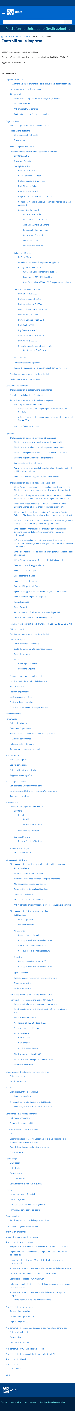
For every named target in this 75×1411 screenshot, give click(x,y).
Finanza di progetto (22, 983)
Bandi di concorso (13, 713)
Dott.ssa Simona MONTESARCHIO (33, 309)
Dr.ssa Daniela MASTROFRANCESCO (38, 277)
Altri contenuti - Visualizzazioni (19, 1359)
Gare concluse (24, 1042)
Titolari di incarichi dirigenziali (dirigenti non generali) (32, 482)
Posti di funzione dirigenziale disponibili (30, 596)
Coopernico (16, 1402)
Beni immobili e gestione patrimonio (21, 1113)
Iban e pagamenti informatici (22, 1194)
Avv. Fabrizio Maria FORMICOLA (32, 335)
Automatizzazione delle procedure (28, 873)
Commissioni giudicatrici (28, 935)
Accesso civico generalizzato (22, 1316)
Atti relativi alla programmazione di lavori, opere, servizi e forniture (42, 904)
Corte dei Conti (16, 1152)
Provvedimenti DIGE (22, 852)
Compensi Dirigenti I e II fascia (27, 586)
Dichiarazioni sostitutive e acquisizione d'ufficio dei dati (33, 790)
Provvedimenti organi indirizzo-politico (26, 806)
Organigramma (20, 140)
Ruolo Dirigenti (20, 607)
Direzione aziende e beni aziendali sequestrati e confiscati (39, 447)
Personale (10, 433)
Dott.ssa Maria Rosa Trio (32, 245)
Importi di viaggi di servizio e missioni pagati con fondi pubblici (40, 367)
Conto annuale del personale (26, 643)
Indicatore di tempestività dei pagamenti (27, 1204)
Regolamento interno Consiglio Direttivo (35, 196)
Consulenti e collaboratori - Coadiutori (26, 395)
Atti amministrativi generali (26, 108)
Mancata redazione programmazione (30, 883)
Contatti (4, 1402)
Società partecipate (18, 764)
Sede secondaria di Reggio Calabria (29, 565)
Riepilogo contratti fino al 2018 (27, 1054)
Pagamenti (10, 1190)
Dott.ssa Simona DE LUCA (29, 298)
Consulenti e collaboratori (17, 385)
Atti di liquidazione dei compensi (28, 404)
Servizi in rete (16, 1173)
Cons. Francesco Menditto (29, 175)
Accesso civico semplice (20, 1311)
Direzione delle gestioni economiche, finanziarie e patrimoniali (40, 452)
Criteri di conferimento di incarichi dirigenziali (33, 617)
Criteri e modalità (17, 1076)
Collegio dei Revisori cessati (30, 267)
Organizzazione (12, 121)
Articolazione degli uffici (20, 130)
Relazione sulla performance (22, 743)
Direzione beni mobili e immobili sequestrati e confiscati (38, 442)
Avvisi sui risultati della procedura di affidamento (35, 1059)
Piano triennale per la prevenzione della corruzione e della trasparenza (40, 83)
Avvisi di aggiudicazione (28, 1047)
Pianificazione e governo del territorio (22, 1226)
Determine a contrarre (23, 1064)
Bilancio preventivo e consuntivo (24, 1091)
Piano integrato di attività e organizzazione (32, 1299)
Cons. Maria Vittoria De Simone (35, 224)
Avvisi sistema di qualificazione (27, 1028)
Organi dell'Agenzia (22, 161)
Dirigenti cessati (17, 629)
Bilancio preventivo (22, 1095)
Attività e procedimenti (16, 781)
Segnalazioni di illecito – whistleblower (27, 1278)
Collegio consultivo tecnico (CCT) (32, 961)
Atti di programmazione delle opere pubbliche (29, 1220)
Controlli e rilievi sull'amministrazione (22, 1129)
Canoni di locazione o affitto (22, 1123)
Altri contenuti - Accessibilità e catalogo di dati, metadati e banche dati (36, 1327)
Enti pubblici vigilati (18, 759)
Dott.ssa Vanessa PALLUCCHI (31, 319)
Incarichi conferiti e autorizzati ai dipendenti (28, 681)
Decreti (21, 814)
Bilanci (8, 1087)
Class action (15, 1162)
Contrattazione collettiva (21, 696)
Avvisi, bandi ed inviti (23, 868)
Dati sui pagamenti (18, 1199)
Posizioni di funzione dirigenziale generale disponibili (36, 476)
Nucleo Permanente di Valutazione (25, 379)
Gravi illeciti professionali (24, 894)
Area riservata (30, 1402)
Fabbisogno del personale (29, 663)
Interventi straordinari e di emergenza (22, 1237)
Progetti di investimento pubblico (28, 899)
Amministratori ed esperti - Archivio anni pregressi (31, 400)
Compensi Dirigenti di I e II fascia (28, 462)
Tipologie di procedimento (21, 796)
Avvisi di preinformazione (25, 1017)
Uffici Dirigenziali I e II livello (26, 134)
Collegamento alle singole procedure (34, 950)
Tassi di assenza (17, 686)
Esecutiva (18, 957)
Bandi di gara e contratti (16, 859)
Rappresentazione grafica (21, 775)
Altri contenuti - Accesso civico (19, 1306)
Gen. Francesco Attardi (28, 191)
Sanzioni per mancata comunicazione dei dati (29, 374)
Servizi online (15, 1337)
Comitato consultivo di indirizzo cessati (35, 345)
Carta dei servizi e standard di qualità (26, 1183)
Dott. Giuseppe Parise (27, 186)
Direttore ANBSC (21, 155)
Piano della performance (20, 738)
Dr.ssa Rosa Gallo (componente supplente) (40, 271)
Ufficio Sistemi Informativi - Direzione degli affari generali (38, 560)
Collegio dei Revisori (22, 252)
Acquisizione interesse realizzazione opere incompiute (37, 878)
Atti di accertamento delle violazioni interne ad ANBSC (33, 1273)
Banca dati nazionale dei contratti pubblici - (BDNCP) (32, 994)
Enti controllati (12, 755)
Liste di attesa (16, 1168)
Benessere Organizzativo (20, 728)
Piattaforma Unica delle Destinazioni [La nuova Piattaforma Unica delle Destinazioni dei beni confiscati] (35, 28)
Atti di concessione (18, 1081)
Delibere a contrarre (22, 988)
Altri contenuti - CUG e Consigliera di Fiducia (25, 1348)
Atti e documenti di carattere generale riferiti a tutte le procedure (38, 864)
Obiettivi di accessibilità (20, 1342)
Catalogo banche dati (19, 1332)
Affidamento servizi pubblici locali (32, 945)
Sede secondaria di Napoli (25, 570)
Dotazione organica (18, 639)
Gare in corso (23, 1037)
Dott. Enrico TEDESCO (27, 293)
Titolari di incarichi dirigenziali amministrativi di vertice (33, 437)
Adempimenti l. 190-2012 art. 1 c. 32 (30, 1022)
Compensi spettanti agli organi (27, 362)
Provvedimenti (12, 802)
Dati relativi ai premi (18, 723)
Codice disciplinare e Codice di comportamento (34, 114)
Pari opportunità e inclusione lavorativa (35, 940)
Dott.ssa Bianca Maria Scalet (34, 219)
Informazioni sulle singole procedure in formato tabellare (38, 1004)
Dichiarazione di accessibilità (52, 1402)
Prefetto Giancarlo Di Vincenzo (31, 180)
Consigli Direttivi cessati (28, 210)
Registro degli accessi (19, 1321)
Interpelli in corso (21, 601)
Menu (3, 13)
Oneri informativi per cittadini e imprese (27, 88)
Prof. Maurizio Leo (30, 240)
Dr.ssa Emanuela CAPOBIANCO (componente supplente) (46, 282)
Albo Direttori (20, 357)
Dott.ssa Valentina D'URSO (30, 304)
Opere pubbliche (13, 1216)
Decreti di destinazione (32, 824)
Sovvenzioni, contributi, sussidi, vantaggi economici (27, 1071)
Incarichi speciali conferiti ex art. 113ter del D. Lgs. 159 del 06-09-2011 (41, 623)
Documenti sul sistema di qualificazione (31, 889)
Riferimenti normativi (23, 103)
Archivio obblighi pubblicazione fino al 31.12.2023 (31, 999)
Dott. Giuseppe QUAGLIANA (34, 350)
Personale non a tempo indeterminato (26, 676)
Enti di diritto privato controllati (23, 770)
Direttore (18, 810)
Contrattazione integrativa (21, 702)
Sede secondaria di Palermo (26, 580)
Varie (8, 1374)
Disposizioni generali (14, 79)
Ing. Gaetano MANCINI (28, 330)
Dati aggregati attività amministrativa (26, 785)
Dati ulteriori (15, 1368)
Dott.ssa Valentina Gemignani (35, 230)
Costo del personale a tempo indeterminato (33, 648)
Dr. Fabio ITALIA (25, 257)
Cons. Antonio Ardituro (28, 170)
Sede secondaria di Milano (25, 575)
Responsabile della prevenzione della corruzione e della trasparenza (39, 1246)
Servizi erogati (12, 1158)
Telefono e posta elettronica (22, 146)
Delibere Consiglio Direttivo (29, 841)
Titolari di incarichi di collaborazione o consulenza (31, 389)
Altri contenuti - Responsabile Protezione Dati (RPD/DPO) (31, 1354)
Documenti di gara (26, 924)
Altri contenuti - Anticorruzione (19, 1242)
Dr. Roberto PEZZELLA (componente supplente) (38, 262)
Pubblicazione (20, 915)
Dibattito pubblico (25, 919)
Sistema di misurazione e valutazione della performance (34, 733)
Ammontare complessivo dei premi (25, 749)
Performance (11, 718)
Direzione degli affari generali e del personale (33, 457)
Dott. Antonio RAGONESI (29, 314)
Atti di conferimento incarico (26, 426)
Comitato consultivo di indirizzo (27, 289)
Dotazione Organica (26, 668)
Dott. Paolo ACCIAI (26, 325)
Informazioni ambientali (16, 1231)
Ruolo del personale (22, 654)
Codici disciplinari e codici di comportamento (28, 707)
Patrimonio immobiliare (20, 1117)
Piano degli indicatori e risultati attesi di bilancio (30, 1102)
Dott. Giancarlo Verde (31, 214)
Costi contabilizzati (18, 1178)
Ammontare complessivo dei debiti (25, 1209)
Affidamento (19, 930)
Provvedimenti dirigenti (20, 848)
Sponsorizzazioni (21, 972)
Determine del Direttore (28, 830)
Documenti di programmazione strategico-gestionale (36, 98)
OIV (11, 1133)
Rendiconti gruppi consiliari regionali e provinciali (30, 125)
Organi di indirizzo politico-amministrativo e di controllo (33, 151)
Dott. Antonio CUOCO (27, 340)
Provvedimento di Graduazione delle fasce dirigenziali (37, 612)
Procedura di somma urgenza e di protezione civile (35, 977)
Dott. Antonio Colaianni (32, 235)
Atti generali (15, 94)
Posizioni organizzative (19, 691)
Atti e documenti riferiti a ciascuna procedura (29, 911)
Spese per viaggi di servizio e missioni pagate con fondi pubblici (41, 591)
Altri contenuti (12, 1364)
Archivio (17, 659)
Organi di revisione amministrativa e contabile (29, 1147)
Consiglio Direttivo (22, 166)
